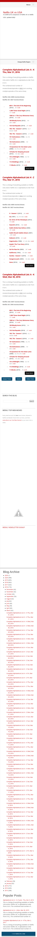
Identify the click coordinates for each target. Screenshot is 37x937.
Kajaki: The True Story (16, 244)
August (9, 599)
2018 (6, 582)
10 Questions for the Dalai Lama (20, 147)
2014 (6, 888)
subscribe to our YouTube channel (12, 420)
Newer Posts (7, 379)
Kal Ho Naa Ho (14, 249)
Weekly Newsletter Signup (14, 527)
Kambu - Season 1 (15, 256)
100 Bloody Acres (15, 120)
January (9, 883)
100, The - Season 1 (15, 129)
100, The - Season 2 (15, 134)
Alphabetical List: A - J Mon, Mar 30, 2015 (16, 910)
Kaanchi (12, 225)
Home (19, 379)
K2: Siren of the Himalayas (18, 220)
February (9, 881)
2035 (6, 575)
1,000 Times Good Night (17, 111)
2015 (6, 886)
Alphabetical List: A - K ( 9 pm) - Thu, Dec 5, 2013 (18, 900)
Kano (11, 262)
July (8, 601)
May (8, 606)
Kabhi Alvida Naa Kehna (17, 228)
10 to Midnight (14, 157)
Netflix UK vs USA (12, 12)
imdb (18, 108)
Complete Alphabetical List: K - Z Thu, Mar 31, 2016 (18, 178)
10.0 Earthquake (15, 126)
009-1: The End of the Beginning (20, 106)
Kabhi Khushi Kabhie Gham (18, 233)
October (9, 594)
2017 (6, 585)
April (8, 608)
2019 (6, 580)
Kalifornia (12, 253)
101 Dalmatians (14, 137)
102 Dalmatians (14, 142)
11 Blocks (12, 165)
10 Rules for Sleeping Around (19, 152)
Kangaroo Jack (14, 259)
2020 (6, 578)
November (10, 592)
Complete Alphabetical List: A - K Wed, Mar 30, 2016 (18, 275)
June (8, 603)
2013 (6, 890)
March (9, 610)
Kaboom (12, 238)
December (10, 589)
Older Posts (30, 379)
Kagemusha (13, 241)
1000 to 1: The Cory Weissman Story (21, 116)
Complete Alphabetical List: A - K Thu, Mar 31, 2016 (18, 70)
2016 (6, 587)
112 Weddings (14, 162)
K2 (10, 217)
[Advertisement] (18, 40)
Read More (29, 168)
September (10, 596)
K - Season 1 (13, 213)
